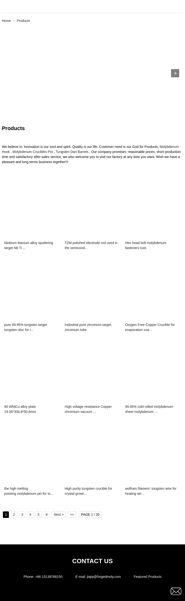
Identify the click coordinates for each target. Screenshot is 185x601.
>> (72, 514)
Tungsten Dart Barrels (72, 152)
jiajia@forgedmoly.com (104, 577)
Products (23, 21)
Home (6, 21)
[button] (9, 6)
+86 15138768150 (48, 577)
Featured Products (147, 577)
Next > (59, 514)
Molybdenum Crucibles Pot (33, 152)
